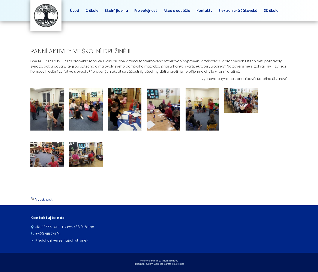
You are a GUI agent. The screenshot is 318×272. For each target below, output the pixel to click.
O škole (92, 10)
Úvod (74, 10)
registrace (178, 264)
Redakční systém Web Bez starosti (153, 264)
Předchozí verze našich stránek (61, 240)
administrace (170, 260)
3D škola (271, 10)
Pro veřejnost (145, 10)
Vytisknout (41, 199)
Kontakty (204, 10)
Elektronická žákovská (238, 10)
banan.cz (156, 260)
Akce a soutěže (177, 10)
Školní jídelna (116, 10)
